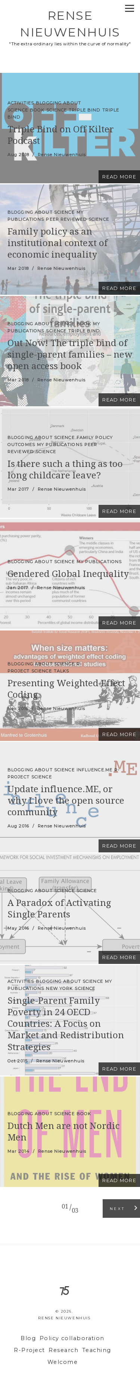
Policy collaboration (72, 1338)
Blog (28, 1338)
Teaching (96, 1350)
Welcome (62, 1362)
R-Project (29, 1350)
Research (63, 1350)
